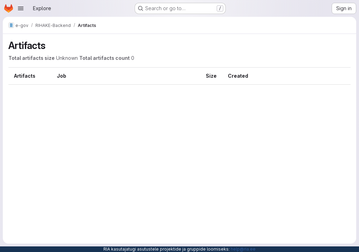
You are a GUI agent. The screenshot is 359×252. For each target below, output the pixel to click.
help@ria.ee (243, 249)
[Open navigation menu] (20, 8)
